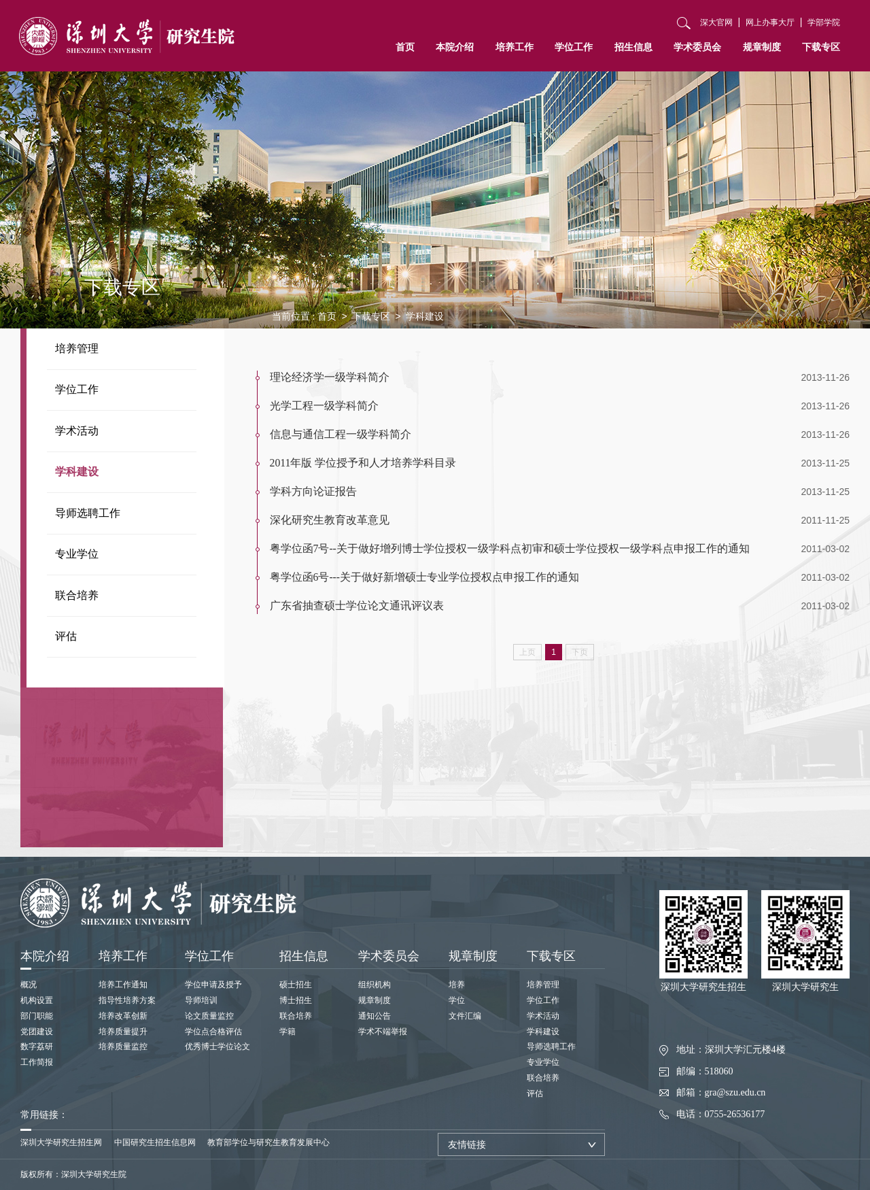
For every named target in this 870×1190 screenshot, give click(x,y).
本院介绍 (455, 46)
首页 (405, 46)
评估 (66, 636)
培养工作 (514, 46)
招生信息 (633, 46)
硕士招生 (295, 984)
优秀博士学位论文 (217, 1046)
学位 (457, 1000)
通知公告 (374, 1016)
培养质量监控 (123, 1046)
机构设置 (36, 1000)
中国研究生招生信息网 (155, 1142)
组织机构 (374, 984)
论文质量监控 (209, 1016)
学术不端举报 (382, 1031)
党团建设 (36, 1031)
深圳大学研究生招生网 (61, 1142)
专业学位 (77, 554)
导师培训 (201, 1000)
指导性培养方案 (127, 1000)
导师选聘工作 (87, 513)
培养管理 (77, 348)
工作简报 (36, 1062)
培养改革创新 (123, 1016)
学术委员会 (697, 46)
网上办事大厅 (770, 22)
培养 (457, 984)
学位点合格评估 (213, 1031)
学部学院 (823, 22)
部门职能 (36, 1016)
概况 (28, 984)
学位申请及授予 (213, 984)
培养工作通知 (123, 984)
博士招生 (295, 1000)
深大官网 (716, 22)
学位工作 (574, 46)
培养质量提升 (123, 1031)
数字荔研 (36, 1046)
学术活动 (77, 431)
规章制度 (762, 46)
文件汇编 (465, 1016)
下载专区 (821, 46)
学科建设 (77, 471)
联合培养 (77, 595)
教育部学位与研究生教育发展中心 (268, 1142)
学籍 (287, 1031)
